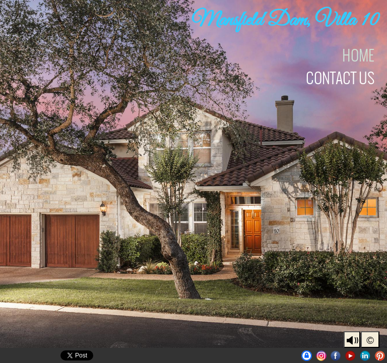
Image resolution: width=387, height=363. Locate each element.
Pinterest (379, 355)
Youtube (350, 355)
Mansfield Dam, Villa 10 (285, 21)
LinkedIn (365, 355)
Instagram (321, 355)
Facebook (336, 355)
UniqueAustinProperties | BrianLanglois (306, 355)
